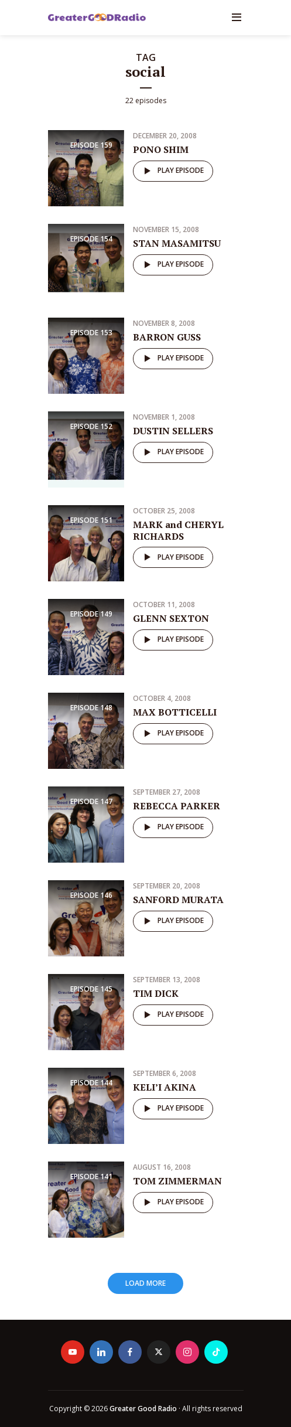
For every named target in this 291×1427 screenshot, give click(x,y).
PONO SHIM (161, 149)
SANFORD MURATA (178, 899)
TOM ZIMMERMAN (177, 1180)
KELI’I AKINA (164, 1087)
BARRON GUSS (167, 337)
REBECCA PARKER (176, 805)
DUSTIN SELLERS (173, 430)
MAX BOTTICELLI (175, 712)
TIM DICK (156, 993)
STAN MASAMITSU (177, 243)
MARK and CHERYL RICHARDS (178, 530)
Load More (145, 1283)
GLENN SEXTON (171, 618)
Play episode (172, 171)
